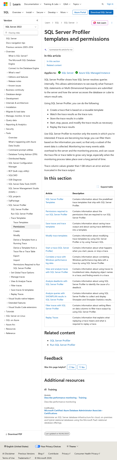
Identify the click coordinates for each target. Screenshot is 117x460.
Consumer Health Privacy (86, 453)
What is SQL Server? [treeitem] (18, 55)
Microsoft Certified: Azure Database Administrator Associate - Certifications (73, 412)
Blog (40, 453)
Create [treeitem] (16, 231)
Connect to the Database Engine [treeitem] (24, 68)
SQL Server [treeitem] (11, 38)
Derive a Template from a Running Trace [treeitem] (25, 241)
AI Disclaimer (8, 453)
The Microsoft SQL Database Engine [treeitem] (22, 62)
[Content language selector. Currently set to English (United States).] (16, 446)
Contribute (53, 453)
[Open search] (103, 4)
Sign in (110, 3)
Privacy (65, 453)
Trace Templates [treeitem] (20, 222)
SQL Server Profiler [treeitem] (20, 209)
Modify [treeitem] (16, 235)
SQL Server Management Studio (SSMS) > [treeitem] (24, 190)
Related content (54, 65)
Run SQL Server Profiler (62, 344)
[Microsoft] (6, 4)
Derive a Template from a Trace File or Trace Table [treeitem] (25, 249)
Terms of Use (8, 458)
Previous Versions (26, 453)
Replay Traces (52, 317)
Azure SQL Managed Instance (94, 72)
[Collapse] (37, 20)
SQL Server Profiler (60, 340)
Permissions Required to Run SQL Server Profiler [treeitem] (26, 266)
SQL (57, 22)
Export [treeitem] (16, 255)
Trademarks (23, 458)
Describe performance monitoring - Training (65, 397)
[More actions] (112, 22)
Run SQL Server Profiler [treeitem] (22, 213)
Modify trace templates (56, 235)
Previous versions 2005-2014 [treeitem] (19, 47)
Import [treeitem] (16, 260)
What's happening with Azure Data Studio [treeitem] (22, 143)
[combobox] (21, 26)
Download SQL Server (101, 12)
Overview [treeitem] (13, 137)
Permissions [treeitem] (19, 226)
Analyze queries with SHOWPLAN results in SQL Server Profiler (56, 296)
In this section (53, 61)
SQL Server (69, 22)
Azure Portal (80, 12)
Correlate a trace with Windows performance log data (56, 260)
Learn (47, 22)
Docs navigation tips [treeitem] (15, 42)
